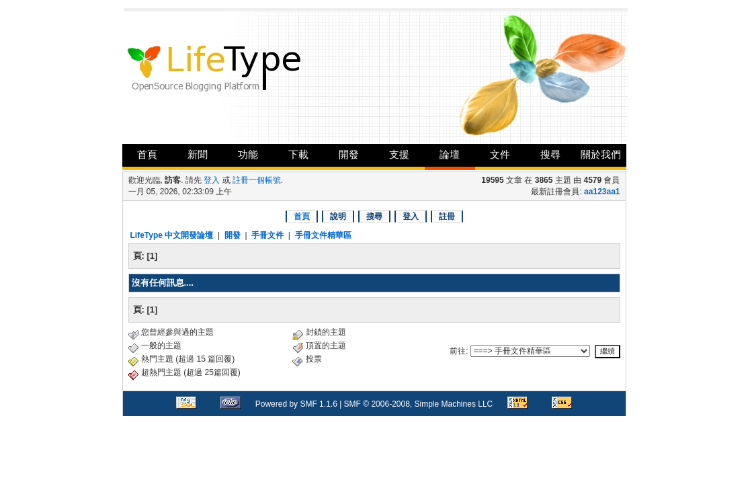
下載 (298, 154)
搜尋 (550, 154)
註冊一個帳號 (257, 180)
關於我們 (601, 154)
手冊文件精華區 (323, 235)
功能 (248, 154)
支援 (399, 154)
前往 (458, 351)
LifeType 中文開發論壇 (172, 235)
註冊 (447, 216)
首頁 (147, 154)
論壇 (450, 154)
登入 (212, 180)
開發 (349, 154)
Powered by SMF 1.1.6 (296, 404)
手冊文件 (267, 235)
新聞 (197, 154)
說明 (338, 216)
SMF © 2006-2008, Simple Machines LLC (418, 404)
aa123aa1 (602, 191)
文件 (500, 154)
